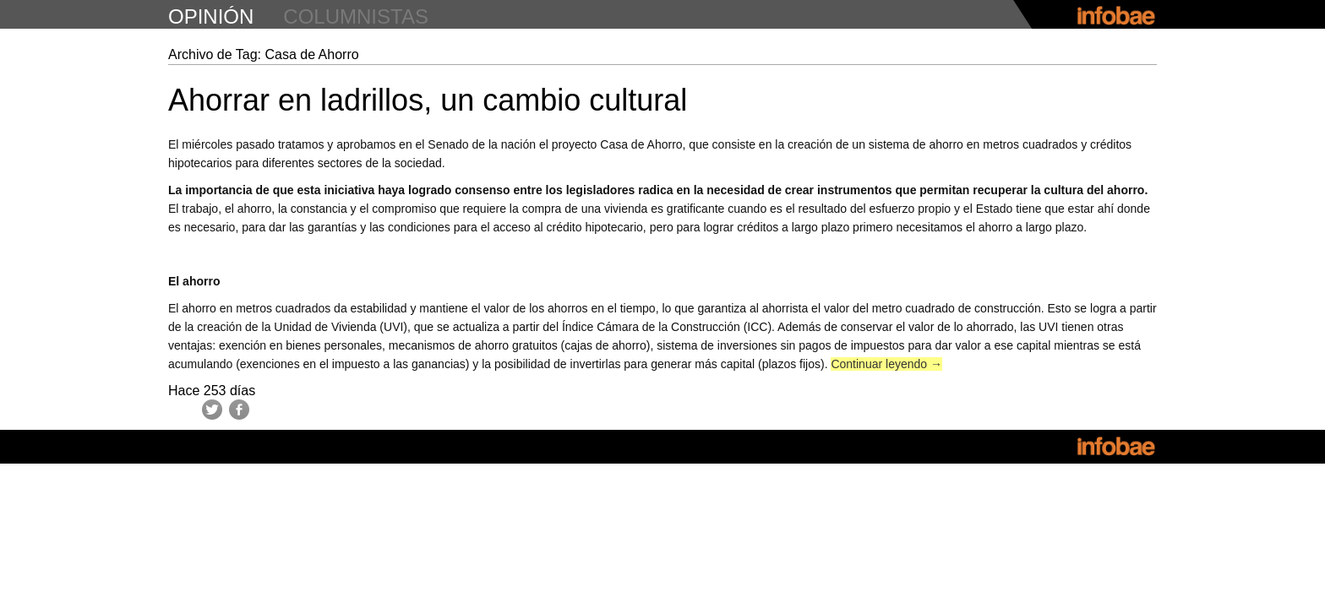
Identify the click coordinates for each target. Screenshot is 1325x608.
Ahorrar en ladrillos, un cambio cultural (427, 100)
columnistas (355, 16)
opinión (211, 16)
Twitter (212, 409)
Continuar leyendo (886, 364)
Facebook (239, 409)
